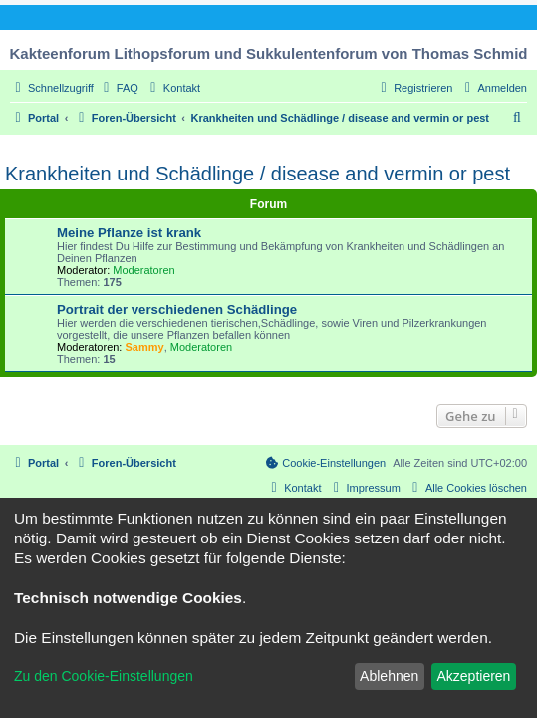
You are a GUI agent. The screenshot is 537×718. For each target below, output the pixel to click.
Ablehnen (389, 676)
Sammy (145, 347)
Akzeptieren (473, 676)
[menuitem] (118, 88)
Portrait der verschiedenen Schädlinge (177, 309)
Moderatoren (143, 270)
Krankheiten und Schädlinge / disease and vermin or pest (257, 173)
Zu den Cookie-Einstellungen (103, 676)
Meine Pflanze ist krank (129, 232)
